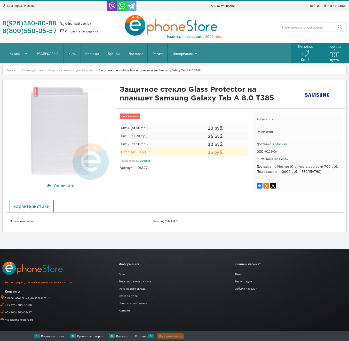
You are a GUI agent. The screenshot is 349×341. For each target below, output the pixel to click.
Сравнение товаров (90, 336)
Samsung (145, 160)
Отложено (122, 336)
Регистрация (335, 5)
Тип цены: (305, 53)
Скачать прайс (222, 6)
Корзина (140, 336)
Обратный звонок (77, 23)
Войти (314, 5)
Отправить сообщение (81, 31)
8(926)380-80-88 (29, 22)
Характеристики (31, 206)
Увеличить (63, 185)
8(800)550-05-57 (29, 30)
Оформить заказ (170, 336)
